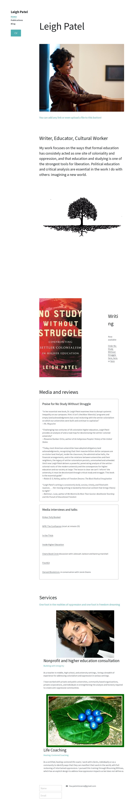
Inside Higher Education (96, 440)
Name (44, 708)
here (110, 352)
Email (44, 715)
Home (14, 16)
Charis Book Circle (94, 449)
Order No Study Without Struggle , (112, 345)
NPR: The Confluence (95, 419)
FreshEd (89, 465)
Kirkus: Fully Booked (95, 410)
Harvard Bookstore (94, 474)
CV (16, 33)
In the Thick (91, 431)
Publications (17, 20)
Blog (13, 23)
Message (45, 723)
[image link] (108, 668)
